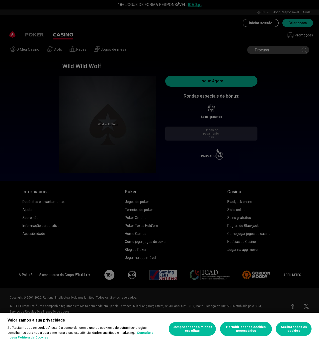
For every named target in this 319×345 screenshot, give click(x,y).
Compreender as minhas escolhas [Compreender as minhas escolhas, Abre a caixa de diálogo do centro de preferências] (192, 329)
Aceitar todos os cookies (294, 329)
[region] (159, 329)
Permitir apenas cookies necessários (246, 329)
